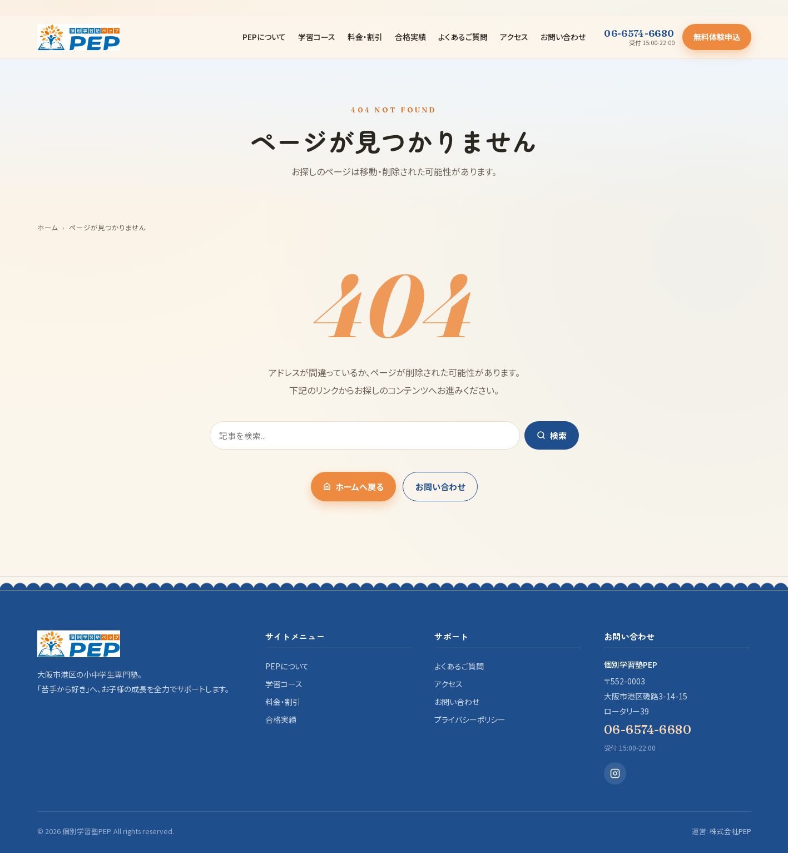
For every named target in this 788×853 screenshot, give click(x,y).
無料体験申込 (716, 36)
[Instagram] (615, 773)
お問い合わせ (563, 36)
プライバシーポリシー (469, 719)
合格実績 (410, 36)
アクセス (514, 36)
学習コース (316, 36)
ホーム (47, 227)
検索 (552, 435)
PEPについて (264, 36)
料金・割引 (365, 36)
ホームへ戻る (353, 486)
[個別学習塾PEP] (79, 37)
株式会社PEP (730, 831)
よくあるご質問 (463, 36)
